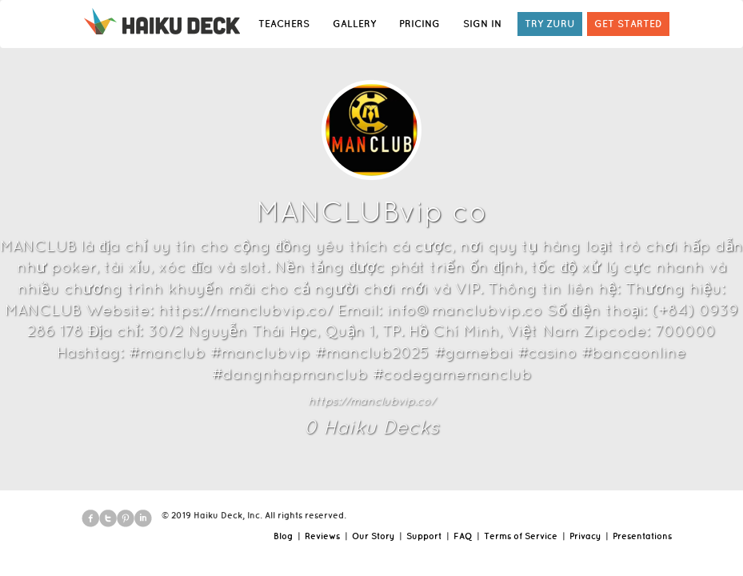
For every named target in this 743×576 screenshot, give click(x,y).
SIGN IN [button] (482, 23)
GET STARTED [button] (628, 23)
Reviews (322, 536)
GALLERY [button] (354, 23)
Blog (283, 536)
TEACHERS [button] (284, 23)
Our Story (373, 536)
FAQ (462, 536)
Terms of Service (520, 536)
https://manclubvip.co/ (371, 400)
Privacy (585, 536)
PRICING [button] (419, 23)
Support (423, 536)
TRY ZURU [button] (550, 23)
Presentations (642, 536)
